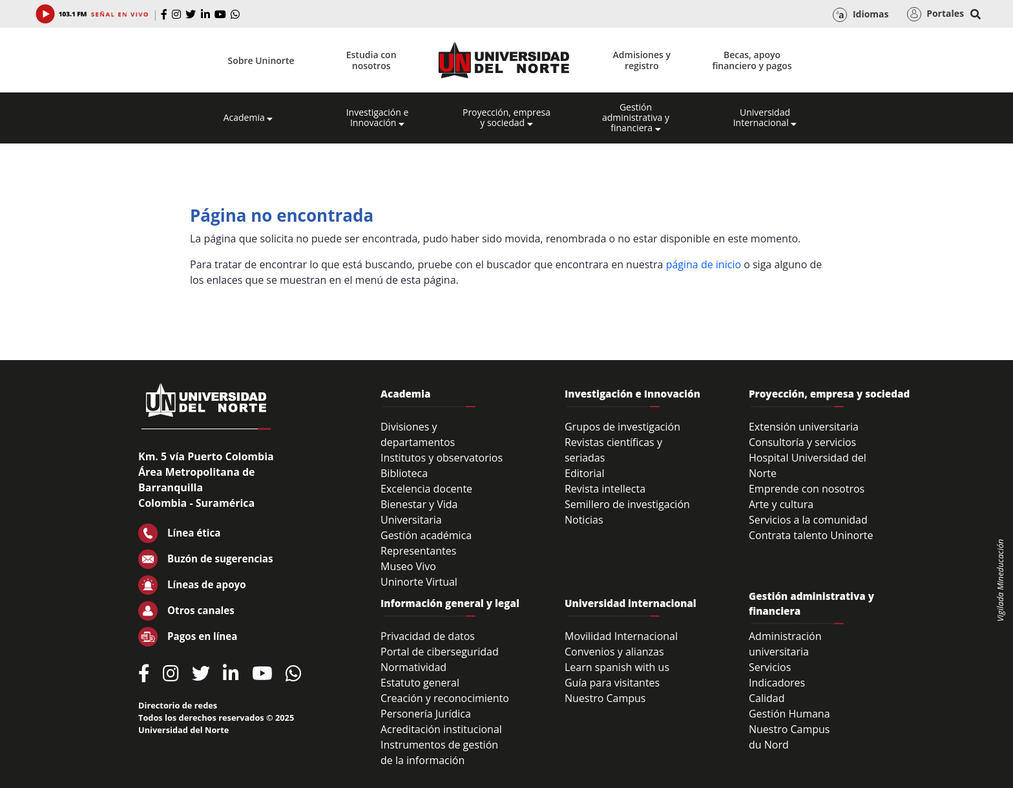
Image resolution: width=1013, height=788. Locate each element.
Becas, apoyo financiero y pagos (751, 60)
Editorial (585, 473)
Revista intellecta (605, 489)
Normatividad (413, 667)
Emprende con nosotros (806, 489)
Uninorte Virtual (419, 582)
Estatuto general (420, 683)
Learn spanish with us (617, 667)
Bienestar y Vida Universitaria (419, 512)
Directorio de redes (177, 705)
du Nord (769, 745)
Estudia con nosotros (371, 60)
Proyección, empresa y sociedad (506, 117)
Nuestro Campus (605, 698)
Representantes (418, 551)
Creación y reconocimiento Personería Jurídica (445, 706)
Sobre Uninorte (261, 60)
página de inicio (703, 264)
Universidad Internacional (765, 117)
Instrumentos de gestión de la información (439, 752)
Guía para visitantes (612, 683)
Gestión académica (426, 535)
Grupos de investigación (622, 427)
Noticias (584, 520)
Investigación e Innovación (377, 117)
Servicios (770, 667)
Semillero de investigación (627, 504)
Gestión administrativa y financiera (635, 117)
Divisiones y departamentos (418, 434)
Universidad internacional (630, 603)
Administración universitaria (785, 644)
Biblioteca (404, 473)
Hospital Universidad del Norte (807, 465)
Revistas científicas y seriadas (613, 450)
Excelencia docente (426, 489)
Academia (248, 117)
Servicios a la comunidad (808, 520)
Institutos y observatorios (442, 458)
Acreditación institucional (441, 729)
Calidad (767, 698)
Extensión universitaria (804, 427)
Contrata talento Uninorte (811, 535)
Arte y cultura (781, 504)
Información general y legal (450, 603)
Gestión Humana (789, 714)
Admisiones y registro (642, 60)
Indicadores (777, 683)
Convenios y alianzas (614, 651)
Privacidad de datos (428, 636)
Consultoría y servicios (802, 442)
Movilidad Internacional (621, 636)
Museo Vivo (408, 566)
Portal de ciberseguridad (440, 651)
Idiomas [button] (860, 15)
